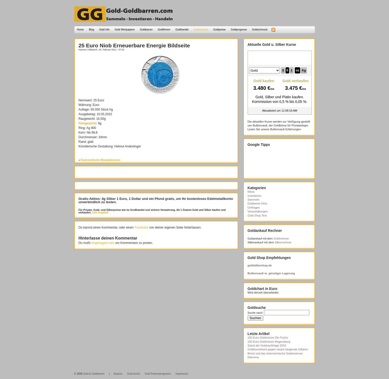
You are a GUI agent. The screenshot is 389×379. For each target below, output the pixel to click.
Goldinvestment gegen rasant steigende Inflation (278, 349)
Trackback (141, 227)
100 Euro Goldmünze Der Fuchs (268, 337)
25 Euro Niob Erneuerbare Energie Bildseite (134, 45)
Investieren (254, 195)
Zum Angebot (100, 212)
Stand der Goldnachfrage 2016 (267, 345)
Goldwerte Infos (257, 203)
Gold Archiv (133, 373)
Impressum (181, 373)
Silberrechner (283, 242)
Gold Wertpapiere (125, 29)
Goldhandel (181, 29)
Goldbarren (146, 29)
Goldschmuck (260, 29)
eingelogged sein (102, 243)
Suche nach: (255, 312)
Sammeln (253, 199)
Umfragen (254, 207)
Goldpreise (219, 29)
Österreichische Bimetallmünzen (100, 160)
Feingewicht (87, 123)
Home (80, 29)
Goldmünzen (201, 29)
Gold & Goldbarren (93, 373)
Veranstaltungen (258, 211)
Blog (91, 29)
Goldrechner (281, 238)
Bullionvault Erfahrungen (285, 129)
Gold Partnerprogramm (158, 373)
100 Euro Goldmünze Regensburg (269, 341)
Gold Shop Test (257, 215)
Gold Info (104, 29)
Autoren (117, 373)
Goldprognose (239, 29)
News (251, 191)
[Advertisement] (109, 63)
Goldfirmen (164, 29)
